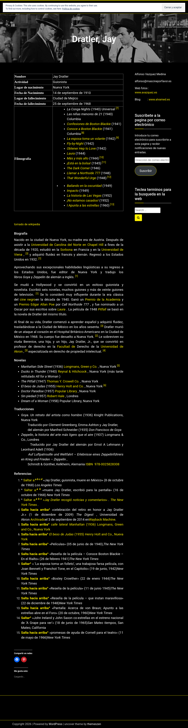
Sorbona (66, 250)
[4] (104, 350)
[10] (101, 157)
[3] (26, 253)
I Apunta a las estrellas (83, 205)
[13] (111, 204)
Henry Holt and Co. (70, 386)
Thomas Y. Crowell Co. (63, 381)
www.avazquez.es (146, 92)
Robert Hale (55, 396)
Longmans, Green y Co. (80, 367)
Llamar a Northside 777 (83, 173)
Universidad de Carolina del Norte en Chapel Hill (67, 245)
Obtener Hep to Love (81, 148)
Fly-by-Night (75, 144)
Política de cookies (71, 9)
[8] (82, 132)
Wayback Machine (102, 520)
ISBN (90, 464)
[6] (104, 385)
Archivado (37, 520)
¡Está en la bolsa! (79, 163)
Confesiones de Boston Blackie (89, 124)
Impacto (73, 191)
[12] (108, 177)
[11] (103, 162)
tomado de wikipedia (27, 224)
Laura (71, 153)
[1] (39, 258)
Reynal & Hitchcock (72, 371)
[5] (118, 365)
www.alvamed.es (159, 99)
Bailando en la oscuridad (84, 186)
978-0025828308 (107, 464)
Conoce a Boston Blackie (84, 129)
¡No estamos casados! (83, 200)
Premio (25, 304)
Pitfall (102, 309)
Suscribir (146, 171)
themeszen (94, 724)
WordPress (55, 724)
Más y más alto (78, 158)
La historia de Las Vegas (84, 196)
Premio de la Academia (102, 299)
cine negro (28, 299)
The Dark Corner (78, 168)
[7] (117, 108)
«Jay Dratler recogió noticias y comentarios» (75, 500)
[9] (117, 137)
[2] (96, 335)
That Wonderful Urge (81, 178)
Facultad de (66, 347)
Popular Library (66, 391)
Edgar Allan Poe (42, 304)
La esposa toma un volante (86, 139)
